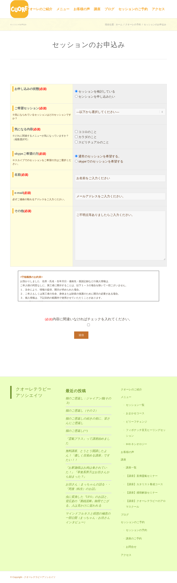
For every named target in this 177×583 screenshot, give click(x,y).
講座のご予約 (134, 538)
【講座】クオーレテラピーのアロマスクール (146, 503)
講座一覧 (131, 467)
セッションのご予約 (133, 522)
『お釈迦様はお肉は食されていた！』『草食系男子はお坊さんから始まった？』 (88, 472)
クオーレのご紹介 (131, 389)
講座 (123, 459)
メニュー (126, 397)
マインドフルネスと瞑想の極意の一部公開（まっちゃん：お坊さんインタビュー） (88, 518)
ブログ (125, 514)
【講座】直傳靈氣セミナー (142, 475)
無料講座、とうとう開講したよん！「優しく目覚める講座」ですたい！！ (88, 455)
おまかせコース (135, 413)
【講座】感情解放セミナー (142, 492)
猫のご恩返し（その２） (82, 410)
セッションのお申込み (18, 24)
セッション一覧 (135, 404)
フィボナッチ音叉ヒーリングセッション (146, 432)
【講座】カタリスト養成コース (144, 484)
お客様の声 (127, 452)
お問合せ (131, 546)
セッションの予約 (136, 530)
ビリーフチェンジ (136, 421)
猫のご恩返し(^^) (77, 430)
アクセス (126, 554)
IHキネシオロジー (136, 444)
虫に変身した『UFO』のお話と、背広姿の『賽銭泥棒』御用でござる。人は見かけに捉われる (88, 501)
